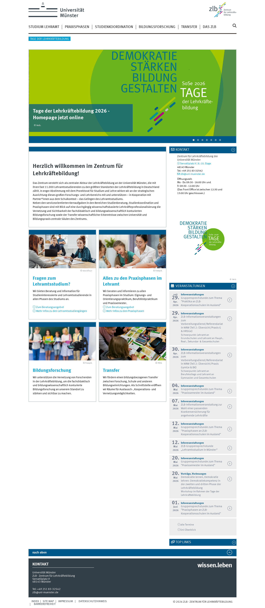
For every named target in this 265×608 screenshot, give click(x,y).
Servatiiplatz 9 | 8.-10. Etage (195, 163)
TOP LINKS (183, 542)
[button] (193, 140)
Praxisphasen (77, 27)
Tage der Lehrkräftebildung (49, 39)
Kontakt (182, 149)
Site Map (48, 601)
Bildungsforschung (157, 27)
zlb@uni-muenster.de (193, 174)
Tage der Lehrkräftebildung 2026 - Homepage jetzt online (71, 114)
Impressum (65, 601)
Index (35, 601)
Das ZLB (209, 27)
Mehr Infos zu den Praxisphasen (125, 311)
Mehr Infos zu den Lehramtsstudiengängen (61, 311)
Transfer (189, 27)
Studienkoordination (114, 27)
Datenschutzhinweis (93, 601)
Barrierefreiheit (45, 604)
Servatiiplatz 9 (41, 579)
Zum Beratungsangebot (50, 307)
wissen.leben (214, 565)
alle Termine (187, 524)
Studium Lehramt (44, 27)
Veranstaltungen (190, 286)
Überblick (188, 530)
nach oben (39, 552)
